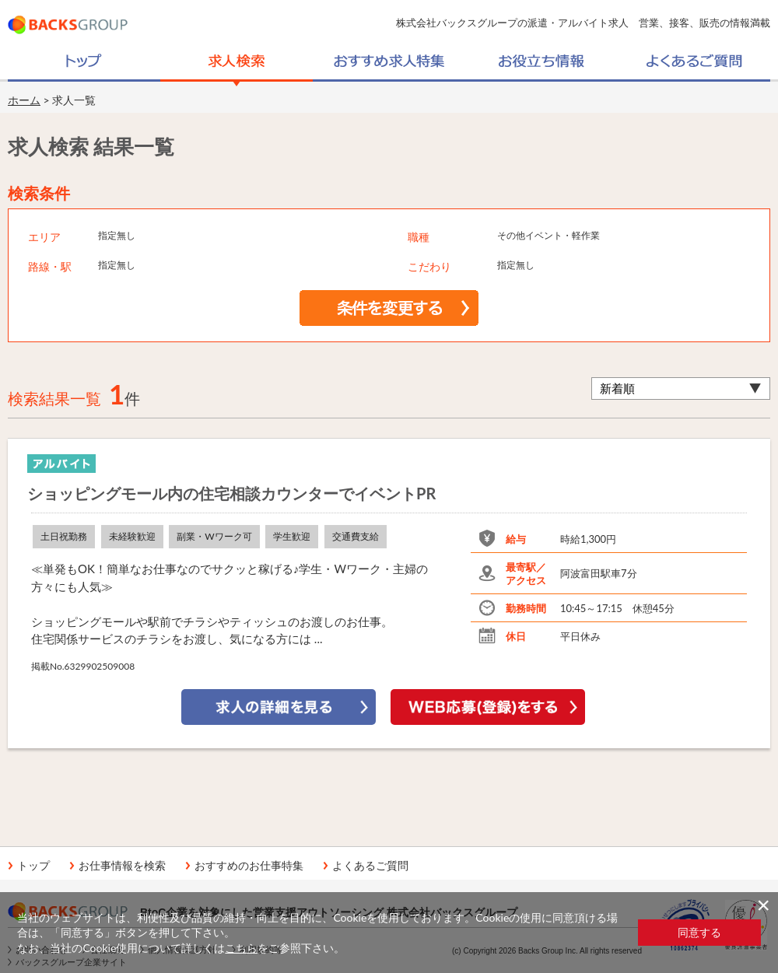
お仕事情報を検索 (122, 865)
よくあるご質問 (370, 865)
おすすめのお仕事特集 (248, 865)
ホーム (24, 100)
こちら (241, 947)
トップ (33, 865)
